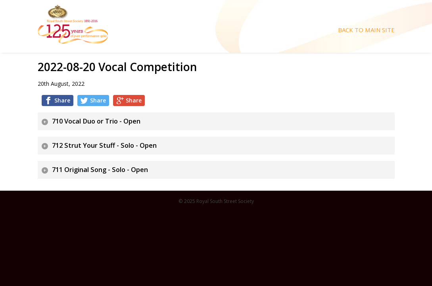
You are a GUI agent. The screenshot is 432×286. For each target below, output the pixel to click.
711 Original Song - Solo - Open (100, 169)
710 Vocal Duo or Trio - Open (96, 121)
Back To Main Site (366, 30)
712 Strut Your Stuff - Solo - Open (104, 145)
